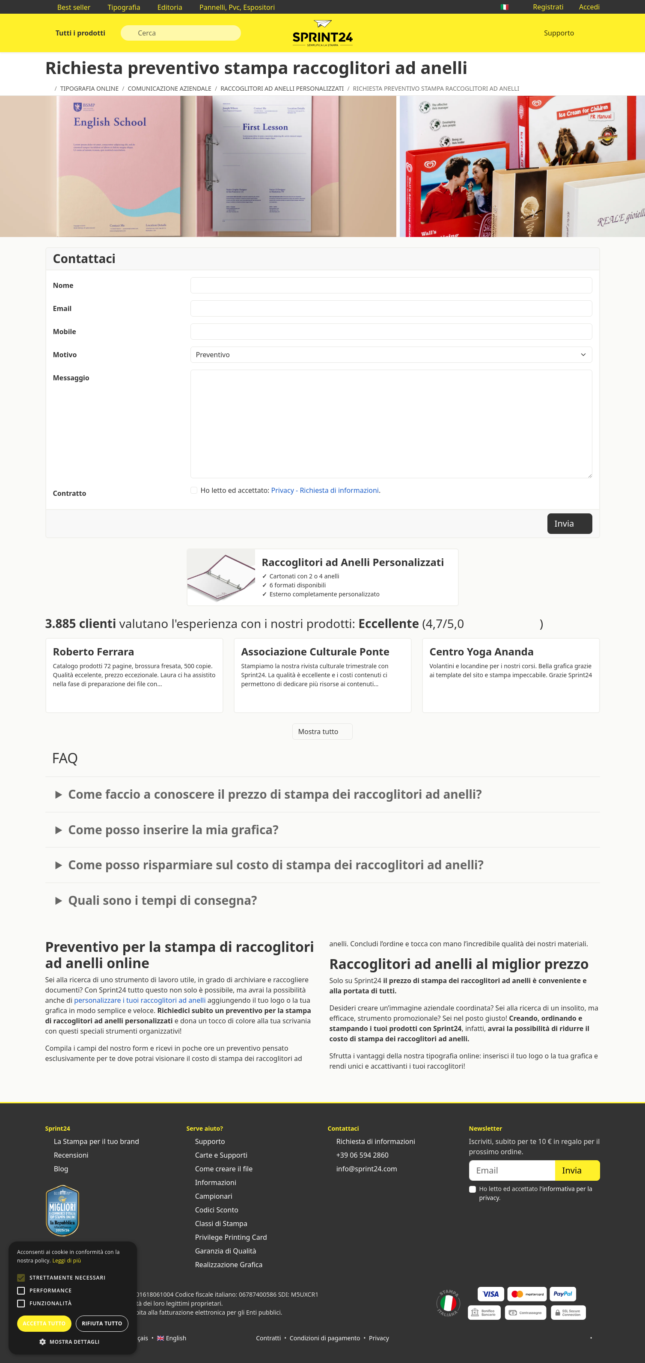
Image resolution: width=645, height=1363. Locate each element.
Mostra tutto (322, 731)
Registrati (544, 7)
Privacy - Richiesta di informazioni (325, 490)
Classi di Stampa (217, 1223)
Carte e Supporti (217, 1155)
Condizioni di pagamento (325, 1338)
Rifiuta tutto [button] (102, 1323)
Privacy (379, 1338)
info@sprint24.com (363, 1168)
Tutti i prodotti (79, 33)
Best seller (70, 7)
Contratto (69, 493)
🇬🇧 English (172, 1338)
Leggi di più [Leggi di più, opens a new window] (66, 1260)
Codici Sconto (212, 1210)
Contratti (268, 1338)
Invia (570, 523)
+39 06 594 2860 (358, 1155)
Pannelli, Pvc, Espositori (233, 7)
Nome (63, 285)
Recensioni (67, 1155)
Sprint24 (323, 35)
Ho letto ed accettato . (535, 1193)
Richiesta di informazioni (372, 1141)
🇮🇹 (508, 7)
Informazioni (212, 1182)
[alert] (73, 1298)
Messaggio (71, 377)
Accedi (585, 7)
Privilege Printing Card (227, 1237)
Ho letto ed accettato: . (291, 490)
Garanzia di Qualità (221, 1251)
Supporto (559, 33)
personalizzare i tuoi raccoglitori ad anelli (139, 1000)
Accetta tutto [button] (44, 1323)
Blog (56, 1168)
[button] (21, 1277)
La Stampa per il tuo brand (92, 1141)
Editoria (165, 7)
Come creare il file (220, 1168)
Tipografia (119, 7)
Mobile (64, 331)
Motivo (65, 354)
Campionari (209, 1196)
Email (62, 308)
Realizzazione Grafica (225, 1264)
